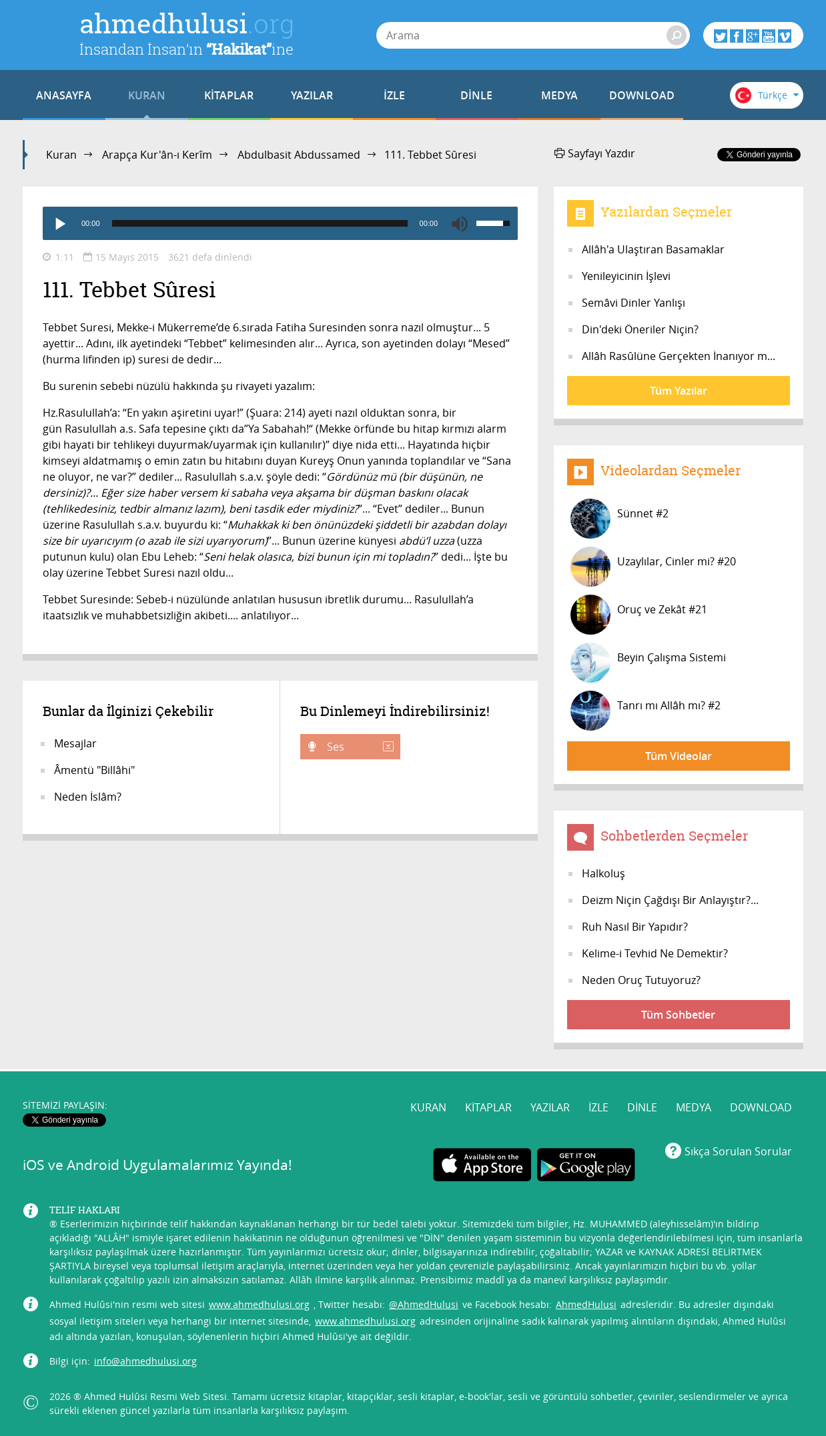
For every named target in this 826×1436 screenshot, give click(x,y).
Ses (359, 747)
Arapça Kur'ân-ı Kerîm (157, 154)
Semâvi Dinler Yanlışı (633, 302)
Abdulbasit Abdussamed (299, 154)
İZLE (394, 95)
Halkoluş (603, 873)
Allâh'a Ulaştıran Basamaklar (653, 249)
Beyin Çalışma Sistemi (648, 663)
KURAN (146, 95)
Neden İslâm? (87, 796)
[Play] (59, 223)
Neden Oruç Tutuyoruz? (641, 980)
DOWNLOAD (642, 95)
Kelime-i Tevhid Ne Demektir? (655, 953)
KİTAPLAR (229, 95)
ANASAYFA (63, 95)
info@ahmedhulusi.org (145, 1361)
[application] (280, 223)
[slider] (260, 223)
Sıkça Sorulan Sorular (738, 1151)
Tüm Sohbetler (678, 1014)
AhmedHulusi (586, 1304)
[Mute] (459, 223)
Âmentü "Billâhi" (94, 770)
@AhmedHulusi (423, 1304)
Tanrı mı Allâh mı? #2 (645, 711)
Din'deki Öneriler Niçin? (640, 329)
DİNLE (476, 95)
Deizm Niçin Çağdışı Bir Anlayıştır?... (670, 900)
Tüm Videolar (678, 756)
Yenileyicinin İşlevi (626, 276)
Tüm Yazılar (678, 390)
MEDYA (559, 95)
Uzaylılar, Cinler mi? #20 (653, 567)
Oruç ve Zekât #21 (638, 615)
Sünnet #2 (619, 519)
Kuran (61, 154)
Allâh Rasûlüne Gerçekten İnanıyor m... (678, 356)
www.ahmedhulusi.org (259, 1304)
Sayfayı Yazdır (594, 153)
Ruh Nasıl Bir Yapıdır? (635, 926)
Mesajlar (75, 743)
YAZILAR (312, 95)
